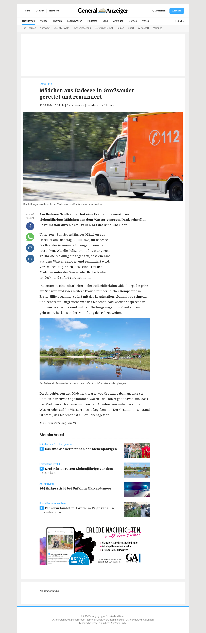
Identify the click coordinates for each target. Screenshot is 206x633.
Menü (25, 11)
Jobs (105, 21)
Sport (131, 28)
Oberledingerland (82, 28)
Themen (57, 21)
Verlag (145, 21)
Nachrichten (28, 21)
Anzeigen (118, 21)
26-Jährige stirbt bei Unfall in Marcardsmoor (75, 488)
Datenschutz (65, 620)
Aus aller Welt (61, 28)
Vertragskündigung (114, 620)
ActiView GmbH (119, 623)
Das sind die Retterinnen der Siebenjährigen (81, 449)
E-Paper (40, 10)
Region (120, 28)
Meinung (157, 28)
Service (133, 21)
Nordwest (45, 28)
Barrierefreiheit (95, 620)
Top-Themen (29, 28)
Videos (43, 21)
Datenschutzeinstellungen (140, 620)
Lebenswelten (74, 21)
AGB (54, 620)
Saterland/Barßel (104, 28)
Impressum (79, 620)
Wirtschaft (143, 28)
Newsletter (54, 10)
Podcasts (92, 21)
